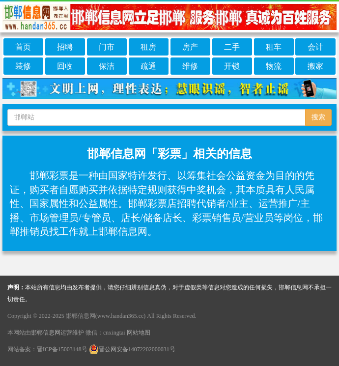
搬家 (315, 66)
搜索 (318, 117)
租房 (148, 47)
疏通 (148, 66)
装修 (23, 66)
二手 (232, 47)
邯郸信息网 (45, 332)
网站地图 (138, 332)
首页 (23, 47)
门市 (106, 47)
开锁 (232, 66)
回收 (65, 66)
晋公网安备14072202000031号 (132, 349)
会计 (315, 47)
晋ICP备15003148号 (62, 349)
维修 (190, 66)
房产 (190, 47)
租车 (274, 47)
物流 (274, 66)
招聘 (65, 47)
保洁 (106, 66)
